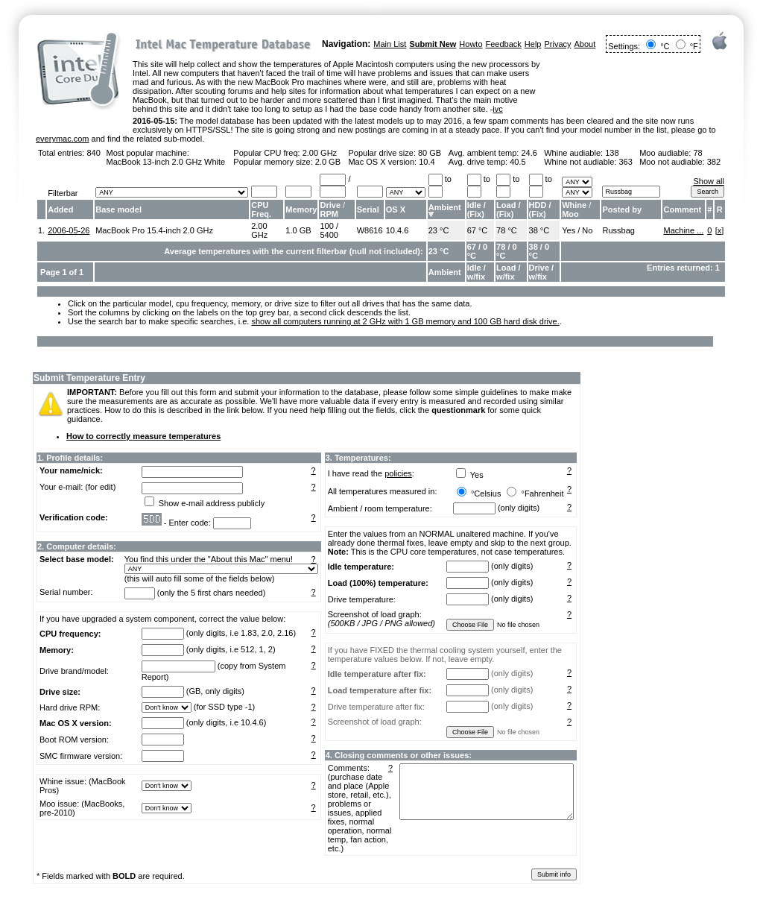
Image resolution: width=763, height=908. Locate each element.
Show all (708, 181)
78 (697, 152)
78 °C (506, 230)
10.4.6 (397, 230)
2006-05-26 (68, 230)
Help (533, 44)
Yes (568, 230)
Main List (389, 44)
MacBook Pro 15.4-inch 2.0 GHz (154, 230)
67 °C (477, 230)
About (585, 44)
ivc (497, 108)
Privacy (557, 44)
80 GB (429, 152)
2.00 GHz (320, 152)
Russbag (618, 230)
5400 (329, 234)
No (587, 230)
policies (398, 473)
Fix (475, 213)
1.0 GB (298, 230)
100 (326, 225)
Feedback (504, 44)
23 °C (438, 230)
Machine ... (683, 230)
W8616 (370, 230)
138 (611, 152)
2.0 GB (328, 161)
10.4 (426, 161)
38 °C (539, 230)
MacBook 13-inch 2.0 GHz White (166, 161)
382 (714, 161)
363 (626, 161)
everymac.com (62, 138)
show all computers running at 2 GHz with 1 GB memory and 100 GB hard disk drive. (405, 321)
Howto (470, 44)
